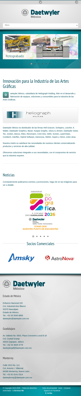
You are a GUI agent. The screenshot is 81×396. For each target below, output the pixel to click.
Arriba (49, 393)
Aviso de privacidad (49, 388)
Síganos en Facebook (52, 391)
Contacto (67, 388)
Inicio (60, 388)
